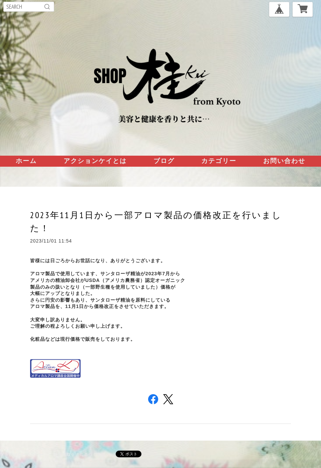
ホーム (26, 161)
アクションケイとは (95, 161)
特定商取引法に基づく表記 (80, 454)
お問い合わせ (284, 161)
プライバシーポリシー (21, 454)
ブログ (164, 161)
